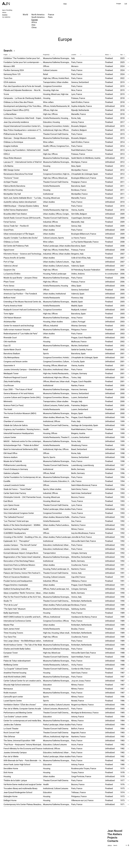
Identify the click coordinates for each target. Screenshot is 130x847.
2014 (122, 142)
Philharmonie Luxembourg (15, 465)
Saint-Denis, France (79, 489)
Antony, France (77, 122)
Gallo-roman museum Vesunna (17, 329)
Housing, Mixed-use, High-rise (55, 94)
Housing (46, 98)
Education (47, 684)
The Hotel (8, 409)
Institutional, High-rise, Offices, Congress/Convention (57, 377)
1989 (122, 605)
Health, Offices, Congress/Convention (57, 146)
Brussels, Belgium (78, 126)
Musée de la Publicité (13, 461)
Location (76, 54)
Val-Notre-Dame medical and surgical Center (23, 784)
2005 (122, 293)
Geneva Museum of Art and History (19, 393)
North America (37, 14)
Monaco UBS (9, 66)
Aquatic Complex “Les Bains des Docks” (21, 237)
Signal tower (9, 249)
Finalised (109, 58)
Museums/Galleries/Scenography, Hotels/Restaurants (57, 301)
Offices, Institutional (51, 617)
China (33, 27)
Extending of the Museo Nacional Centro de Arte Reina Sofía (23, 301)
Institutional (48, 194)
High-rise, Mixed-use (51, 652)
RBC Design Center (12, 170)
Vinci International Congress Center (19, 513)
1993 (122, 493)
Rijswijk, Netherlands (80, 110)
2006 (122, 269)
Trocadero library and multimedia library (20, 788)
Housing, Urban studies (53, 321)
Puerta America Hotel (13, 305)
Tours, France (77, 501)
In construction (111, 273)
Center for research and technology (19, 325)
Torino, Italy (76, 377)
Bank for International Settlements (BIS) (21, 449)
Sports (46, 353)
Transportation (49, 553)
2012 (122, 158)
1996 (122, 469)
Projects (112, 837)
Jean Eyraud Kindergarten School (18, 792)
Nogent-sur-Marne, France (82, 704)
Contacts (112, 841)
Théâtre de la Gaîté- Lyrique (15, 780)
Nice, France (76, 90)
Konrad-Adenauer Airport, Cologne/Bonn (21, 553)
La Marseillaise (10, 114)
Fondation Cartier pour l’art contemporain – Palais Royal (23, 62)
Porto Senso (9, 285)
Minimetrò (8, 401)
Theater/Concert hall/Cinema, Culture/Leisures (57, 668)
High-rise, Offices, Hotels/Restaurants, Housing (57, 249)
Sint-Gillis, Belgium (79, 214)
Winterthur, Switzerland (81, 557)
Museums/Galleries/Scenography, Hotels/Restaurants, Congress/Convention (57, 413)
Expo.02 (7, 345)
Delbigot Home (10, 800)
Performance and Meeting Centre (18, 712)
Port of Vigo (9, 261)
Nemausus (8, 688)
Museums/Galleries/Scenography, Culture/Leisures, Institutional (57, 804)
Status (108, 54)
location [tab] (4, 15)
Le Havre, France (78, 237)
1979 (122, 768)
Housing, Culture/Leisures (54, 577)
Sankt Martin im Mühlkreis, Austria (85, 158)
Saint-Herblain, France (80, 656)
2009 (122, 214)
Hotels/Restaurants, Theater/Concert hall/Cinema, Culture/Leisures (57, 437)
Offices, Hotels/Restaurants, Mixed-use (57, 106)
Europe (34, 19)
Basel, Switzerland (79, 449)
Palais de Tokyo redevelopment (17, 660)
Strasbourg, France (79, 445)
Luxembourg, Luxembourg (82, 465)
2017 (122, 122)
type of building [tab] (7, 10)
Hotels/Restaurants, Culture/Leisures (57, 664)
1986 (122, 696)
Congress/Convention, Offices (56, 620)
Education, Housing (51, 122)
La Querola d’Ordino (12, 273)
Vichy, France (77, 664)
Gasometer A (9, 365)
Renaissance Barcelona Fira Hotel (18, 174)
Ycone (6, 94)
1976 (122, 784)
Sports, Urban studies (52, 489)
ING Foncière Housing (13, 190)
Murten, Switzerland (79, 345)
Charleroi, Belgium (79, 130)
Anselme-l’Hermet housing (15, 672)
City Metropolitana (11, 357)
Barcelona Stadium (12, 353)
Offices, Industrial (50, 325)
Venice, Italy (76, 573)
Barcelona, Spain (78, 186)
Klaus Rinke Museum (13, 158)
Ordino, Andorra (78, 273)
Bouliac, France (77, 628)
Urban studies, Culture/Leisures (56, 704)
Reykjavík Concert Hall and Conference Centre (23, 309)
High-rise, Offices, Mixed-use (55, 178)
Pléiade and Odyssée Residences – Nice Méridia (23, 90)
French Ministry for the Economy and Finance (23, 748)
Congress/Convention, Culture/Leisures (57, 361)
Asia (33, 24)
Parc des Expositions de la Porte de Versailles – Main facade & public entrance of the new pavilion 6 (23, 86)
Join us (110, 845)
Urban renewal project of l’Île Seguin (19, 233)
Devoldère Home (11, 768)
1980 (122, 764)
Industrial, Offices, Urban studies (56, 253)
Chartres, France (78, 517)
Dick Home (8, 772)
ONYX (6, 656)
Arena (6, 417)
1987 (122, 668)
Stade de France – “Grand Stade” (18, 489)
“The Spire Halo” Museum (15, 609)
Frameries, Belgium (79, 405)
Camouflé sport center (13, 696)
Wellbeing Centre (11, 664)
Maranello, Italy (77, 222)
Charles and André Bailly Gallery (17, 648)
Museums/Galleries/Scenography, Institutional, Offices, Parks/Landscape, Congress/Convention (57, 277)
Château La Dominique (13, 142)
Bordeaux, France (78, 190)
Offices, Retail (49, 473)
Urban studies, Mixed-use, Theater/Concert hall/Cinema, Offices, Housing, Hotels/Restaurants (57, 417)
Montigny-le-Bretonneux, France (85, 712)
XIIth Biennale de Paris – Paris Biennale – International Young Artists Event (23, 760)
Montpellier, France (79, 170)
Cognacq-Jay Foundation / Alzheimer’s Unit (22, 150)
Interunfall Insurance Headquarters (19, 433)
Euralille (7, 481)
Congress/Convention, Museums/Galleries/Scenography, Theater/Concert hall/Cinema (57, 397)
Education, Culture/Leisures (55, 744)
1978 (122, 772)
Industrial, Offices (50, 222)
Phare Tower (9, 281)
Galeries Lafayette (11, 473)
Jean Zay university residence (16, 122)
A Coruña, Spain (78, 361)
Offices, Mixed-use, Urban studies (57, 381)
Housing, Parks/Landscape (54, 273)
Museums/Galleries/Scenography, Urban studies (57, 644)
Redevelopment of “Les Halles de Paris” (21, 333)
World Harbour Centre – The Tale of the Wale (23, 644)
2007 (122, 253)
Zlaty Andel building (12, 381)
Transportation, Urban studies (55, 82)
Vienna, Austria (77, 210)
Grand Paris (9, 229)
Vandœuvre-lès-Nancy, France (84, 617)
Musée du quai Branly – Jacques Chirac (21, 277)
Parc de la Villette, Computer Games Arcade (22, 708)
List (125, 4)
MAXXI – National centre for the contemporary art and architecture (23, 441)
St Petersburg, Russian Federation (85, 269)
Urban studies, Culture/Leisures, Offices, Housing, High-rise (57, 265)
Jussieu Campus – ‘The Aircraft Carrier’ (20, 545)
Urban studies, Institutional (54, 293)
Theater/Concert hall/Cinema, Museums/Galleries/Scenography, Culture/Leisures (57, 425)
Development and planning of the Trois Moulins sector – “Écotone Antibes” (23, 106)
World (25, 14)
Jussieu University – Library (15, 549)
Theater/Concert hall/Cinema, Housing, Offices (57, 601)
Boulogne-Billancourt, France (83, 178)
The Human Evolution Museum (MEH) (20, 413)
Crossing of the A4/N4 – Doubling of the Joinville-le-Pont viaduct (23, 537)
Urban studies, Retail (51, 225)
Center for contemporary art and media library (23, 720)
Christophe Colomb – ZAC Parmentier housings (23, 497)
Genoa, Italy (76, 225)
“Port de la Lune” (11, 605)
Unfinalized (110, 106)
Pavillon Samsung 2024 (14, 70)
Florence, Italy (77, 297)
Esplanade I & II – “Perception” (17, 541)
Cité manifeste (10, 341)
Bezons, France (77, 497)
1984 (122, 716)
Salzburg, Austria (78, 609)
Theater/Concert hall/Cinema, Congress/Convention (57, 712)
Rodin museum (10, 692)
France (51, 14)
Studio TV (8, 601)
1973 (122, 796)
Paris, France (76, 62)
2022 (122, 78)
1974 (122, 792)
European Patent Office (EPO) (16, 110)
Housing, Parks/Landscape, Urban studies (57, 569)
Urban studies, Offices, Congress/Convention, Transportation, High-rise (57, 214)
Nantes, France (77, 385)
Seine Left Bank (10, 509)
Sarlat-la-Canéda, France (81, 349)
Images (118, 4)
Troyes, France (77, 772)
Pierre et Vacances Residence (16, 577)
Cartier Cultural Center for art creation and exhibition (23, 680)
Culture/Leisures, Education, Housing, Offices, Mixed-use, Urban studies (57, 481)
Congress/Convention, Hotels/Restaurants (57, 126)
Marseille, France (78, 114)
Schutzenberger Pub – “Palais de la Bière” (21, 445)
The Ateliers (114, 834)
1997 (122, 465)
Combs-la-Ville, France (80, 668)
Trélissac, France (78, 792)
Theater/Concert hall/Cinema (55, 134)
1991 (122, 565)
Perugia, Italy (76, 401)
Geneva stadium (11, 457)
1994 (122, 477)
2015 (122, 126)
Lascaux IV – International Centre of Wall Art (23, 162)
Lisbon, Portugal (78, 321)
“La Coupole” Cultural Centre (16, 668)
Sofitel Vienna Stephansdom (16, 210)
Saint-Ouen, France (79, 672)
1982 (122, 744)
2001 (122, 353)
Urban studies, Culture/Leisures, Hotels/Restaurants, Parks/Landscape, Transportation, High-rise (57, 261)
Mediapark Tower (11, 373)
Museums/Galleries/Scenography (57, 58)
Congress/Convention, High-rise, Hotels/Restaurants (57, 174)
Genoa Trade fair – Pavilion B (16, 225)
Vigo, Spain (76, 261)
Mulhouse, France (79, 341)
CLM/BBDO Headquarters (15, 533)
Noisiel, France (77, 700)
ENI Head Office (10, 453)
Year (122, 54)
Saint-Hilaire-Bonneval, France (84, 485)
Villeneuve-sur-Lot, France (82, 800)
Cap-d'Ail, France (78, 577)
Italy (73, 58)
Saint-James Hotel (11, 628)
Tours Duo (8, 78)
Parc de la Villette (11, 756)
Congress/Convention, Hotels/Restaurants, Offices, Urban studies (57, 357)
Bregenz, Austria (78, 433)
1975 (122, 788)
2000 (122, 385)
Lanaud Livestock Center (14, 485)
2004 (122, 317)
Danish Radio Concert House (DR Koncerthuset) (23, 218)
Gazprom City (9, 269)
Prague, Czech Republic (81, 337)
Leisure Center (10, 437)
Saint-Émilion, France (80, 102)
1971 (122, 804)
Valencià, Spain (77, 265)
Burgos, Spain (77, 413)
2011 (122, 178)
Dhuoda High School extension (17, 684)
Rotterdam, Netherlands (81, 601)
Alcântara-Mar (10, 321)
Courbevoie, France (79, 565)
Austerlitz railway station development (20, 202)
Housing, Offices (50, 433)
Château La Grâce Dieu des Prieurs (18, 102)
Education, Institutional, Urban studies (57, 369)
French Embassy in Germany (16, 469)
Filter (65, 4)
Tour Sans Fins (10, 636)
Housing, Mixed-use (51, 198)
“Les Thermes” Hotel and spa (16, 521)
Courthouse (9, 385)
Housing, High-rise (51, 90)
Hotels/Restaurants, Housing (55, 285)
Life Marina (8, 166)
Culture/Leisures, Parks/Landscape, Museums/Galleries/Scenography (57, 405)
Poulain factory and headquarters (18, 581)
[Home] (6, 2)
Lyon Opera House (11, 505)
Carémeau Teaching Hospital (16, 529)
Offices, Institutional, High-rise (56, 736)
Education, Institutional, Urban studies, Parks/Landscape (57, 752)
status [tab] (4, 12)
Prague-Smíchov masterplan (16, 585)
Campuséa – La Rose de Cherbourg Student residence (23, 98)
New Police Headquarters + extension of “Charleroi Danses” (23, 130)
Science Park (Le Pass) (14, 405)
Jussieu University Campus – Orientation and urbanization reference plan (23, 369)
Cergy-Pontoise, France (81, 776)
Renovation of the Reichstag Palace (19, 561)
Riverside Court (10, 337)
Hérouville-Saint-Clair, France (83, 541)
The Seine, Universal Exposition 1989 (19, 740)
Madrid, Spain (77, 301)
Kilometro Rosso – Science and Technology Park (23, 253)
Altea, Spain (76, 285)
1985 (122, 708)
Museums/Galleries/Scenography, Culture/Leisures (57, 720)
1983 (122, 732)
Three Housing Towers (13, 632)
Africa (34, 22)
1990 (122, 589)
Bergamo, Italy (77, 253)
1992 (122, 517)
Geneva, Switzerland (80, 82)
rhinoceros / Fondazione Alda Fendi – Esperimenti (23, 118)
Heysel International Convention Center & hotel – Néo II (23, 126)
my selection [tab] (6, 17)
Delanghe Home (10, 796)
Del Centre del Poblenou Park (16, 245)
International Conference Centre (17, 620)
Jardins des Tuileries (12, 724)
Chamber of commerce (14, 421)
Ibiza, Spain (76, 166)
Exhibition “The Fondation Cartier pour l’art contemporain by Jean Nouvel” (23, 58)
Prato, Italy (75, 421)
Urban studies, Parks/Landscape (57, 537)
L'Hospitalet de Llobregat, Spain (84, 174)
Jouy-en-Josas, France (81, 680)
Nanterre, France (78, 525)
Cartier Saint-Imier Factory (15, 493)
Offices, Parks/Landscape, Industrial (57, 589)
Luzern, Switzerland (79, 397)
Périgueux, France (79, 329)
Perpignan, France (79, 182)
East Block (8, 501)
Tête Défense (9, 736)
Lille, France (76, 481)
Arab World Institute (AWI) (15, 676)
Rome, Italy (76, 118)
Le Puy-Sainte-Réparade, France (85, 241)
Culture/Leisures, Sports (53, 237)
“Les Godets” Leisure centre (15, 716)
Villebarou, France (79, 581)
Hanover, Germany (79, 389)
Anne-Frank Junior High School (17, 764)
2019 (122, 82)
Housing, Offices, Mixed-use (55, 365)
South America (37, 17)
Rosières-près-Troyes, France (83, 768)
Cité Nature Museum (12, 317)
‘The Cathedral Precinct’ (14, 517)
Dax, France (76, 521)
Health (46, 150)
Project (7, 54)
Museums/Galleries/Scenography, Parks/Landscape (57, 162)
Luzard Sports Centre (13, 700)
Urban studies (49, 202)
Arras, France (77, 317)
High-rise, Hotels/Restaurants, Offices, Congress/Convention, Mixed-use (57, 373)
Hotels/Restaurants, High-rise (55, 210)
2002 (122, 341)
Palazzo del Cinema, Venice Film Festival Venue (23, 573)
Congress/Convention (52, 86)
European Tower (11, 652)
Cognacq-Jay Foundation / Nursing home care (23, 429)
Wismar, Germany (78, 325)
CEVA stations (10, 82)
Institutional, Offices (51, 421)
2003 (122, 321)
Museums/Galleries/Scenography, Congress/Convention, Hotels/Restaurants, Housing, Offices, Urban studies (57, 557)
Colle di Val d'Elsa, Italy (81, 257)
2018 (122, 98)
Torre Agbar (9, 313)
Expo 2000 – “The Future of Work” (18, 389)
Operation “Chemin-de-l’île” (15, 569)
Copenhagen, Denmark (81, 218)
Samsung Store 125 (12, 74)
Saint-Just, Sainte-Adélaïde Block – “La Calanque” (23, 198)
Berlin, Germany (78, 469)
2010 (122, 202)
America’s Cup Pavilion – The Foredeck (20, 293)
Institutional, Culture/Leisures (55, 788)
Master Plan (9, 624)
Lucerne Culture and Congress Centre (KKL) (22, 397)
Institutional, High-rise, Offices (56, 130)
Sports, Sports (49, 457)
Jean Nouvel (114, 831)
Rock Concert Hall (11, 732)
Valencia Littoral (11, 265)
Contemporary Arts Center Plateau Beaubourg (23, 804)
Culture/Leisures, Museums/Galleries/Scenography (57, 708)
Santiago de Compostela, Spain (84, 425)
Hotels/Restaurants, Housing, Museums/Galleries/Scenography (57, 118)
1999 (122, 417)
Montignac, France (79, 162)
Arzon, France (77, 744)
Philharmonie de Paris (13, 134)
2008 (122, 237)
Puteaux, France (78, 98)
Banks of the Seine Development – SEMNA (22, 525)
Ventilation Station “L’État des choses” (20, 704)
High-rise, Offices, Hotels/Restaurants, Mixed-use (57, 78)
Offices (46, 66)
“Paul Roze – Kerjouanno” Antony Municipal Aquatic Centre (23, 744)
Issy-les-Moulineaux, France (83, 533)
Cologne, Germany (79, 373)
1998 (122, 449)
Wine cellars (48, 102)
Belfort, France (77, 728)
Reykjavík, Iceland (78, 309)
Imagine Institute (11, 146)
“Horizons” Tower (11, 178)
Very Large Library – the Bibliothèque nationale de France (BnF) (23, 640)
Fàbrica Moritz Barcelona (14, 186)
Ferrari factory (10, 222)
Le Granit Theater (11, 728)
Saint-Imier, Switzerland (81, 493)
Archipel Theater (11, 182)
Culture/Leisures (50, 70)
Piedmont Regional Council (15, 377)
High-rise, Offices (50, 114)
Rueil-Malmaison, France (81, 150)
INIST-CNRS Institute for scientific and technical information (23, 617)
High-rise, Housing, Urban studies (57, 632)
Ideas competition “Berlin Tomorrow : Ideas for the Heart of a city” (23, 593)
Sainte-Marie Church (12, 349)
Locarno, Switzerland (80, 437)
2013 (122, 150)
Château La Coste (11, 241)
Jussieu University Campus (15, 752)
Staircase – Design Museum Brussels (19, 138)
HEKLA (7, 154)
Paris (50, 17)
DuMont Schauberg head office (17, 589)
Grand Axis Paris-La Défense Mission (19, 565)
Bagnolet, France (78, 732)
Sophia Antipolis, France (81, 106)
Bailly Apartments (11, 613)
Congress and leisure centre (15, 361)
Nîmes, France (77, 529)
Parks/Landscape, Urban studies (57, 245)
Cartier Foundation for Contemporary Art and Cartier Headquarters (23, 477)
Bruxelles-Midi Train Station (15, 214)
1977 (122, 780)
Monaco (74, 66)
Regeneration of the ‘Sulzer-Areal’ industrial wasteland (23, 557)
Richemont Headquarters (14, 289)
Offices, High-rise (50, 110)
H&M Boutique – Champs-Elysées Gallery (21, 206)
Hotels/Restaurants (51, 186)
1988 (122, 648)
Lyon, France (76, 94)
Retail (45, 74)
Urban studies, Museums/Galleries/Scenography (57, 517)
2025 (122, 58)
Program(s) (49, 54)
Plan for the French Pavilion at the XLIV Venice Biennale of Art (23, 597)
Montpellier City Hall (12, 194)
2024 (122, 66)
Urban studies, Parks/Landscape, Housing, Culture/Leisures (57, 525)
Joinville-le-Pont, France (81, 537)
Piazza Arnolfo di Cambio (14, 257)
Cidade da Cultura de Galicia (16, 425)
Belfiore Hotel (9, 297)
